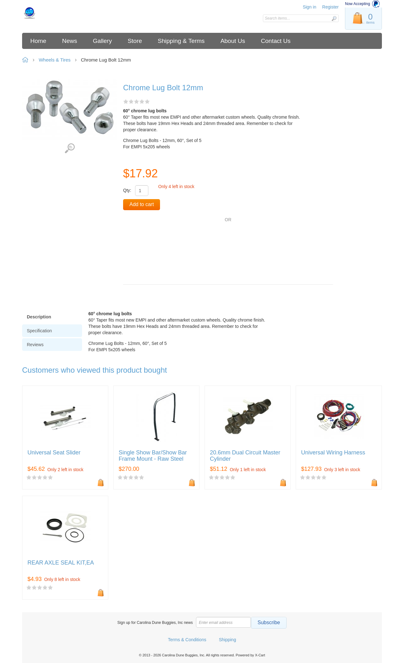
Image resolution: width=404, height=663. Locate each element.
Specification (39, 330)
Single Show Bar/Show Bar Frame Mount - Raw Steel (153, 456)
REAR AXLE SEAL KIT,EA (60, 563)
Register (330, 6)
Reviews (35, 344)
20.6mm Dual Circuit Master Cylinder (245, 456)
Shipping (227, 639)
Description (39, 316)
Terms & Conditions (187, 639)
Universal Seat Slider (53, 453)
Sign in (309, 6)
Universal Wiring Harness (333, 453)
